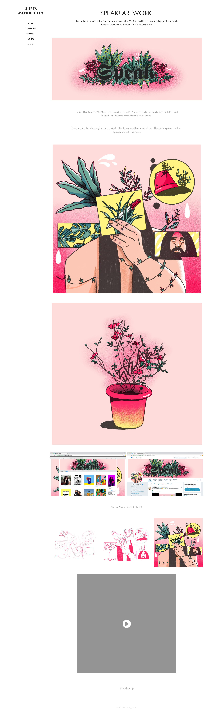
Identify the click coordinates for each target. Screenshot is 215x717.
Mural (31, 39)
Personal (30, 34)
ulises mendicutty (30, 11)
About (30, 44)
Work (31, 23)
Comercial (31, 28)
